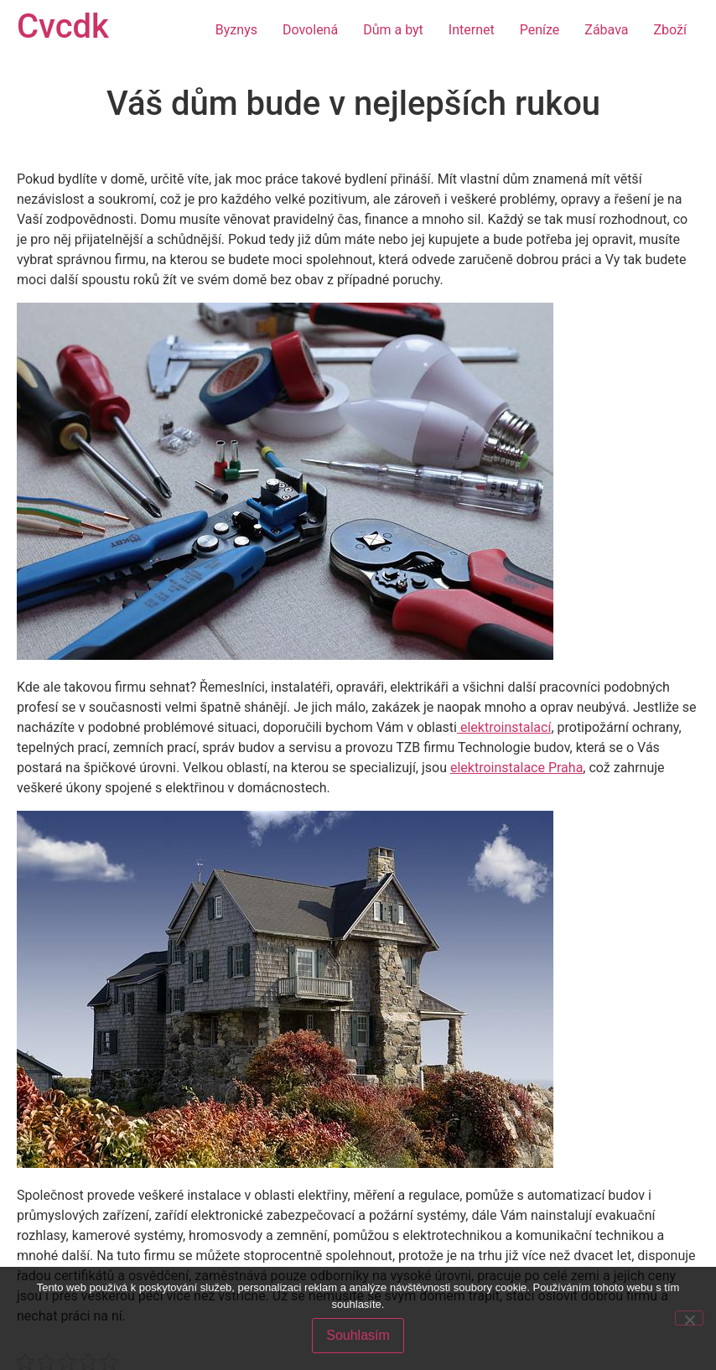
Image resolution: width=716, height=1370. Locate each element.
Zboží (670, 30)
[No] (689, 1318)
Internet (472, 30)
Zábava (606, 30)
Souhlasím (358, 1335)
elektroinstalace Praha (516, 768)
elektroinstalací (504, 727)
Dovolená (310, 30)
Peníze (540, 30)
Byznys (236, 30)
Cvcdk (63, 26)
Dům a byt (393, 30)
